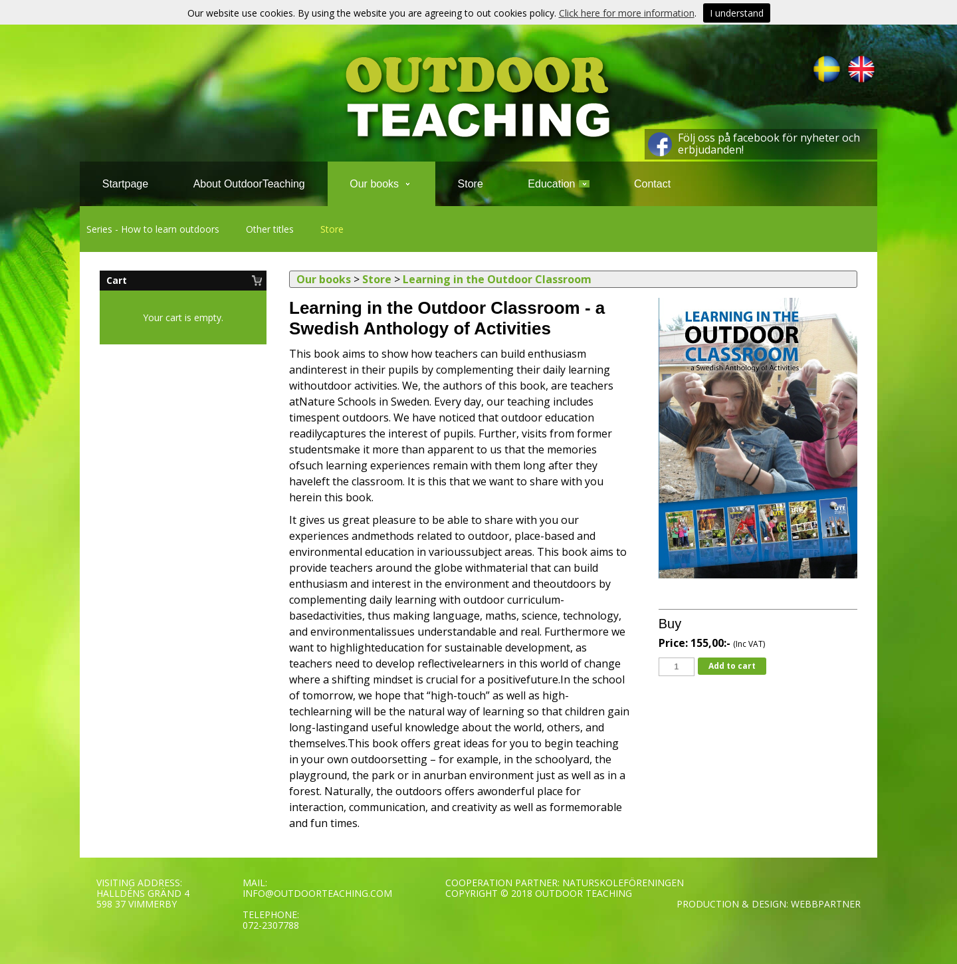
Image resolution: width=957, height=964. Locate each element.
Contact (652, 183)
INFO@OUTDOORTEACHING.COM (317, 893)
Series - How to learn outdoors (152, 229)
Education (558, 183)
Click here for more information (626, 13)
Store (332, 229)
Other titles (270, 229)
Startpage (125, 183)
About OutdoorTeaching (249, 183)
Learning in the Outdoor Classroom (497, 279)
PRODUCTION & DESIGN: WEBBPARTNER (769, 904)
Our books (381, 183)
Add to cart (732, 665)
